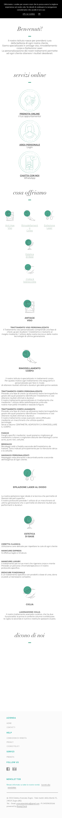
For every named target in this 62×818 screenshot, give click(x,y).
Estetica (29, 254)
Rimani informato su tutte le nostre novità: (28, 786)
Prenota (10, 757)
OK (39, 14)
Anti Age (9, 225)
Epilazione (49, 225)
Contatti (11, 727)
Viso (10, 228)
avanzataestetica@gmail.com (27, 803)
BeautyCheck (22, 806)
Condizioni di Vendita (17, 738)
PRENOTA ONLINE (30, 114)
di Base (29, 257)
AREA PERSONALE (29, 145)
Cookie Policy (13, 746)
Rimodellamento (29, 226)
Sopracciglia (29, 282)
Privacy (10, 742)
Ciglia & (29, 279)
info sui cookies (29, 14)
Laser (49, 228)
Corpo (29, 230)
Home (9, 723)
